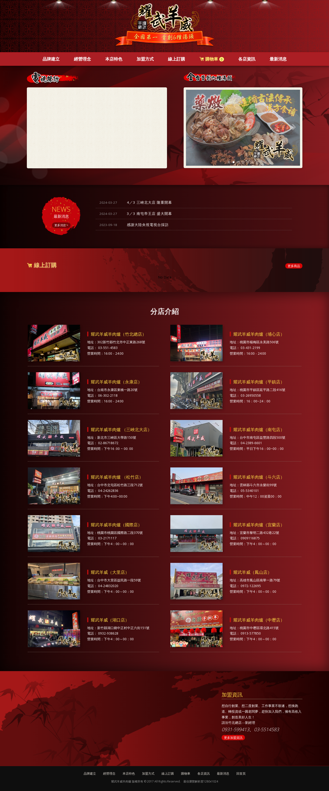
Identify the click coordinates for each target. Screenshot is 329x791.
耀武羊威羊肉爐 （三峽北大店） (121, 429)
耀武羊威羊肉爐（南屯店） (259, 429)
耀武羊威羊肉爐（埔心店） (259, 334)
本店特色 (113, 59)
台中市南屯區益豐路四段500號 (262, 437)
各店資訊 (246, 59)
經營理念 (82, 59)
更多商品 (294, 266)
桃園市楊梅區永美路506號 (259, 342)
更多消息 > (61, 225)
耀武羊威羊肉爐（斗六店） (259, 477)
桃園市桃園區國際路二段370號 (120, 532)
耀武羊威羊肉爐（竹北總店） (118, 334)
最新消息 (278, 59)
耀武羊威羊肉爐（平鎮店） (259, 382)
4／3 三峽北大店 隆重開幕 (136, 202)
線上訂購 (176, 59)
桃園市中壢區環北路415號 (259, 628)
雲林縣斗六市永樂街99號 (258, 485)
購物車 (211, 59)
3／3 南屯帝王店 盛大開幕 (136, 213)
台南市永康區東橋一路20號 (117, 389)
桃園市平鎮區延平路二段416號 (262, 389)
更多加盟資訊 (233, 737)
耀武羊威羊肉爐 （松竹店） (117, 477)
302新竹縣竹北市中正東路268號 (121, 342)
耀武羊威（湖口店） (110, 620)
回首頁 (241, 773)
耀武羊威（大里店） (110, 572)
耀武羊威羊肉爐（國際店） (116, 524)
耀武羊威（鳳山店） (252, 572)
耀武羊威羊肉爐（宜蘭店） (259, 524)
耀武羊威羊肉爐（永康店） (116, 382)
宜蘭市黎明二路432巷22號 (259, 532)
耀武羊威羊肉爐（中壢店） (259, 620)
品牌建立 (51, 59)
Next (294, 127)
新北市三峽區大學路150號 (116, 437)
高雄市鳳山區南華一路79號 (260, 580)
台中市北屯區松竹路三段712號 (120, 485)
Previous (191, 127)
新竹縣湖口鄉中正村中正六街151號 (123, 628)
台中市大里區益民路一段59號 (119, 580)
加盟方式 (145, 59)
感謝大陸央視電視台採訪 (134, 224)
